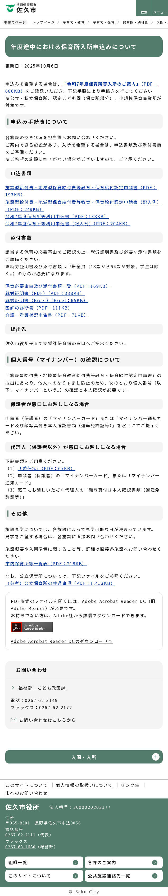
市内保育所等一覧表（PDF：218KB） (46, 563)
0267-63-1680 (20, 846)
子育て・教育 (74, 22)
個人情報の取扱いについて (84, 785)
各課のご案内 (102, 862)
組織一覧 (18, 862)
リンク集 (130, 785)
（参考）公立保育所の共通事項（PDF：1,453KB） (60, 583)
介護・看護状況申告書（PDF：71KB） (47, 315)
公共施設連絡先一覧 (109, 875)
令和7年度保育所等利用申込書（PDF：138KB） (57, 216)
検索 (143, 12)
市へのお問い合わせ (26, 793)
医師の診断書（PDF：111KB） (39, 307)
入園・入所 (84, 757)
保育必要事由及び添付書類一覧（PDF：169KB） (58, 286)
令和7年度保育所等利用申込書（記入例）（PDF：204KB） (67, 223)
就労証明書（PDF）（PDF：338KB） (45, 293)
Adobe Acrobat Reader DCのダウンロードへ (62, 633)
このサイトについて (26, 785)
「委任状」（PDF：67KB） (46, 468)
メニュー (160, 12)
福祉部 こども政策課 (42, 688)
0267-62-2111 (20, 834)
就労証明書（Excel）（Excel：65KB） (46, 300)
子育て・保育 (104, 22)
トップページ (44, 22)
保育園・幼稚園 (135, 22)
